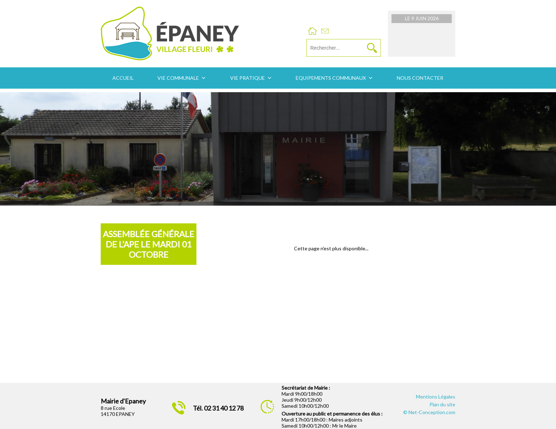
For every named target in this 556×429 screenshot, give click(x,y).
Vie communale (178, 78)
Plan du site (442, 404)
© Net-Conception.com (429, 412)
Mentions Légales (435, 397)
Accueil (123, 78)
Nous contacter (420, 78)
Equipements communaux (331, 78)
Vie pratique (247, 78)
